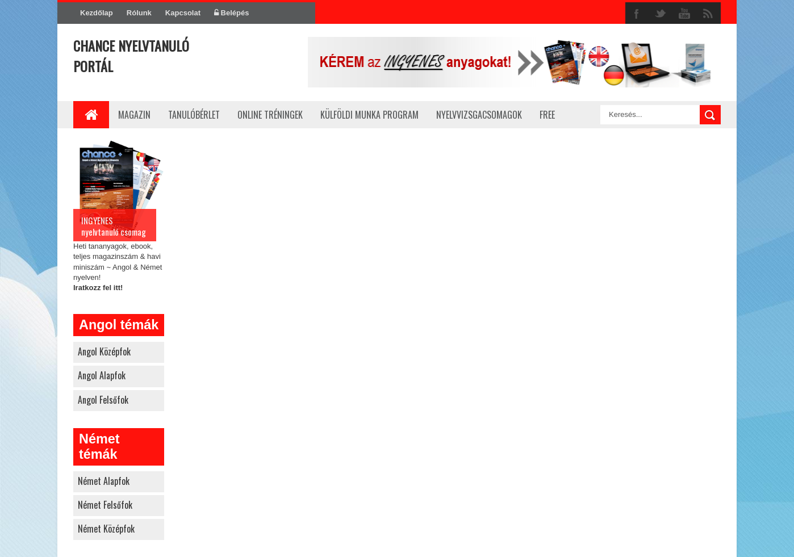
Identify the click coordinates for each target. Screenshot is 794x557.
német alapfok (103, 481)
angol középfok (104, 351)
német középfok (106, 528)
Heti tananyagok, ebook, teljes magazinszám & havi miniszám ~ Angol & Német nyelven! (118, 214)
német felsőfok (105, 505)
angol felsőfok (103, 400)
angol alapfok (102, 375)
